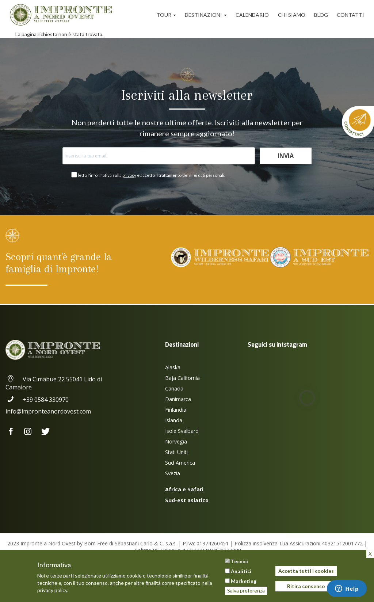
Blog (321, 15)
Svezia (172, 473)
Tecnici (239, 561)
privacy (129, 175)
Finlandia (175, 409)
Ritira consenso (306, 586)
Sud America (180, 462)
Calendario (252, 15)
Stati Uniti (176, 452)
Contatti (350, 15)
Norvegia (176, 441)
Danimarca (178, 399)
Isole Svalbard (182, 430)
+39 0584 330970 (37, 400)
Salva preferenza (246, 590)
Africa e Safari (184, 489)
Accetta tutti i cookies (306, 571)
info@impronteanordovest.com (48, 411)
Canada (174, 388)
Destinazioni (206, 15)
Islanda (173, 420)
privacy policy (52, 590)
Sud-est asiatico (187, 500)
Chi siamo (291, 15)
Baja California (182, 377)
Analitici (241, 571)
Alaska (172, 367)
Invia (286, 156)
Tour (166, 15)
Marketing (243, 581)
